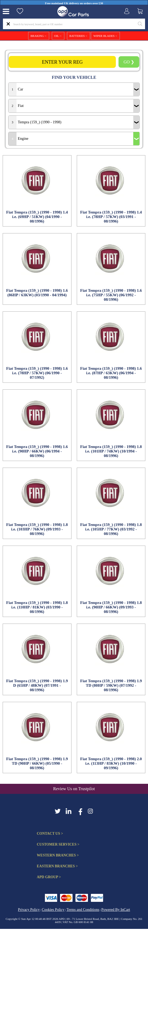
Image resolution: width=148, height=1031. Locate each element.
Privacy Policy (29, 910)
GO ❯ (129, 62)
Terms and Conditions (82, 910)
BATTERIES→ (78, 35)
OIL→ (58, 35)
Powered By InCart (115, 910)
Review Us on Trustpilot (74, 788)
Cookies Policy (53, 910)
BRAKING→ (39, 35)
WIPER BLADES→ (105, 35)
